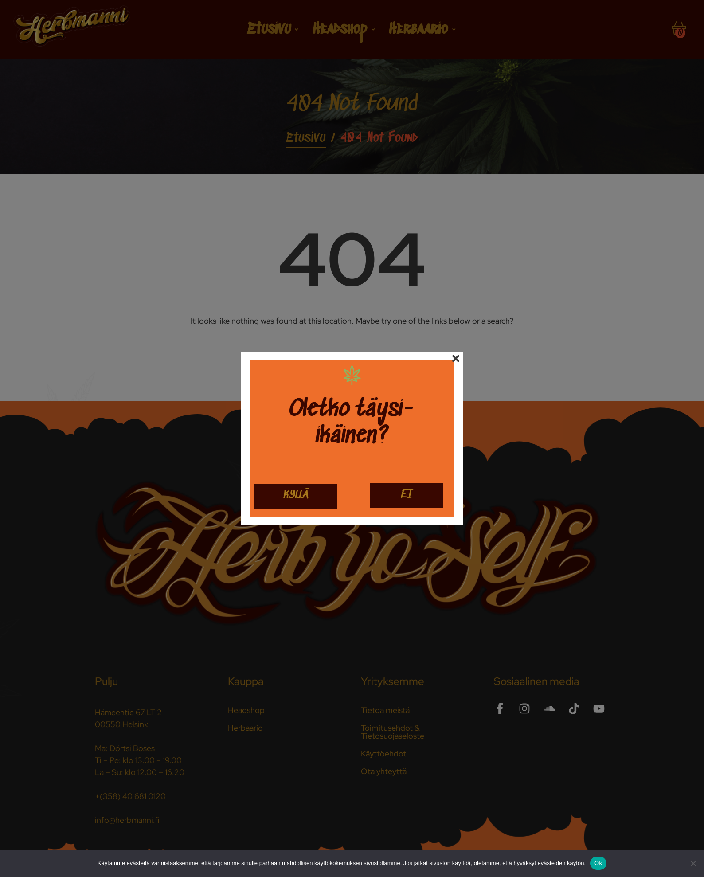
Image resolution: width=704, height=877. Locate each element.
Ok (598, 863)
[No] (692, 863)
